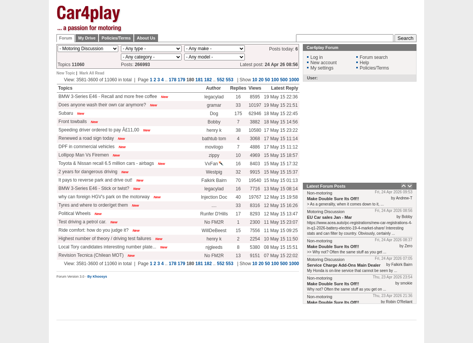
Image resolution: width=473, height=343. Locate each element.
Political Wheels (74, 213)
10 (254, 79)
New (164, 97)
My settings (322, 68)
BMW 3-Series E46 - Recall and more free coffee (107, 96)
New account (323, 62)
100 (275, 79)
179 (181, 79)
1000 (294, 79)
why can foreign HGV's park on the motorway (103, 196)
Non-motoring (319, 193)
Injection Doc (214, 197)
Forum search (374, 57)
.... (213, 205)
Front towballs (72, 121)
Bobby (214, 122)
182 (208, 79)
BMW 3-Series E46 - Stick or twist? (93, 188)
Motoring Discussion (326, 211)
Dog (214, 113)
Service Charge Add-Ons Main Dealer (344, 265)
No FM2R (214, 222)
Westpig (214, 172)
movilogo (214, 147)
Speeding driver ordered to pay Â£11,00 (98, 130)
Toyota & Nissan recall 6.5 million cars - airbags (105, 163)
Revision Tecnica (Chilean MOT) (90, 255)
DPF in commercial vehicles (85, 146)
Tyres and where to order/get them (92, 205)
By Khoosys (97, 276)
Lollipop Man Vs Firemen (83, 155)
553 (229, 79)
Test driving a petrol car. (82, 221)
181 (199, 79)
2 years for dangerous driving (87, 171)
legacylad (214, 97)
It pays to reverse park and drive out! (94, 180)
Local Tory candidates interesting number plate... (106, 247)
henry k (214, 130)
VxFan (214, 163)
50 (267, 79)
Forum (65, 38)
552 (220, 79)
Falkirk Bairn (214, 180)
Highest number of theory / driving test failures (104, 238)
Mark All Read (91, 73)
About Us (146, 38)
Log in (316, 57)
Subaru (65, 113)
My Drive (87, 38)
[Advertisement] (279, 17)
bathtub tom (214, 138)
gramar (214, 105)
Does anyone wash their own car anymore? (101, 104)
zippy (214, 155)
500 (284, 79)
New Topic (65, 73)
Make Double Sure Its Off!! (333, 198)
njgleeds (213, 247)
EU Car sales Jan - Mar (329, 217)
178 (172, 79)
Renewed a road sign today (85, 138)
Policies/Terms (116, 38)
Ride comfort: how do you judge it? (92, 230)
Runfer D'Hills (214, 214)
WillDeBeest (214, 230)
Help (364, 62)
